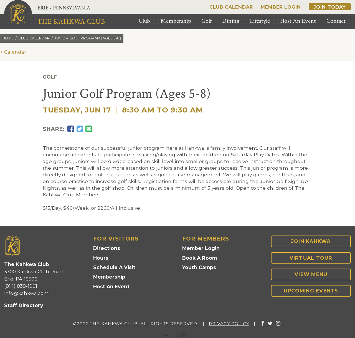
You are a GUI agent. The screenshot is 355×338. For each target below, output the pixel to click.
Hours (100, 258)
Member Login (281, 7)
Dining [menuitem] (230, 21)
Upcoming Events (311, 291)
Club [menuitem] (144, 21)
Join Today (329, 7)
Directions (106, 248)
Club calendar (34, 38)
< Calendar (13, 52)
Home (8, 38)
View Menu (311, 274)
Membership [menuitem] (176, 21)
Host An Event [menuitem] (298, 21)
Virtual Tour (311, 258)
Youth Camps (199, 267)
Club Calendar (231, 7)
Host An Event (111, 286)
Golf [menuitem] (206, 21)
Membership (109, 277)
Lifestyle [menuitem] (260, 21)
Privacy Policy (229, 323)
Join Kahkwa (311, 241)
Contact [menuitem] (336, 21)
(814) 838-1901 (20, 286)
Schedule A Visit (114, 267)
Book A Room (199, 258)
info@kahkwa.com (26, 293)
